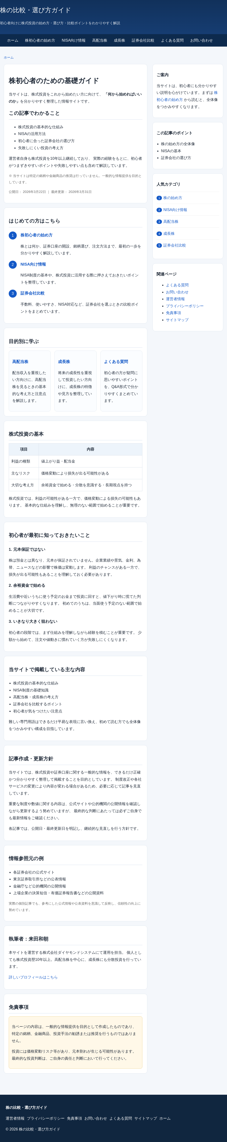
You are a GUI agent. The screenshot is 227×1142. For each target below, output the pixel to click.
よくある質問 (172, 40)
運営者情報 (175, 299)
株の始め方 (169, 198)
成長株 (119, 40)
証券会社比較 (143, 40)
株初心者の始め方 (40, 40)
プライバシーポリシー (185, 306)
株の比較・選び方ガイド (35, 10)
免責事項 (173, 313)
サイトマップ (177, 320)
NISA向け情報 (74, 40)
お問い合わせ (201, 40)
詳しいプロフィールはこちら (33, 977)
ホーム (12, 40)
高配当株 (99, 40)
